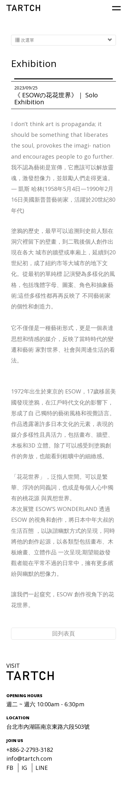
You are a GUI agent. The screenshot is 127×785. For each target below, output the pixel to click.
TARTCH (23, 8)
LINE (41, 767)
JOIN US (14, 740)
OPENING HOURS (24, 695)
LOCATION (17, 718)
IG (24, 767)
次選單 (63, 40)
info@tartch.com (29, 758)
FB (9, 767)
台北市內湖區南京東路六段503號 (48, 726)
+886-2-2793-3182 (29, 749)
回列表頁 (63, 633)
